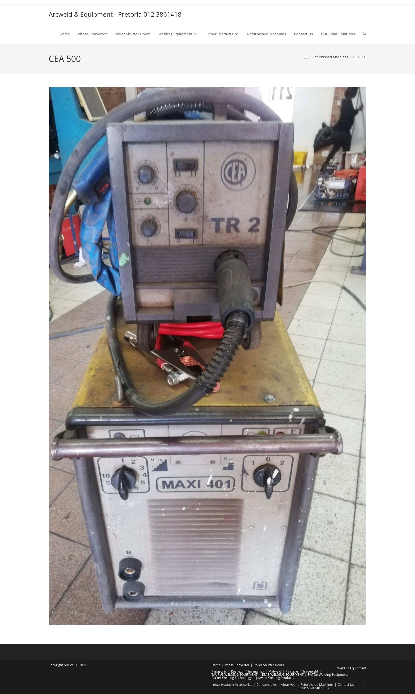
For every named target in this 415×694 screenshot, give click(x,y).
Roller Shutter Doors (269, 665)
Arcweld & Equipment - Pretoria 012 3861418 (115, 14)
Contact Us (346, 684)
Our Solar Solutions (314, 688)
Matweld (274, 671)
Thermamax (255, 671)
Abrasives (288, 684)
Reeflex (236, 671)
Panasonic (219, 671)
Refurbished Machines (316, 684)
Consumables (266, 684)
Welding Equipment (351, 668)
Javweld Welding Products (275, 677)
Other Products (222, 685)
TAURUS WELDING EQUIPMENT (234, 674)
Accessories (243, 684)
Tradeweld (310, 671)
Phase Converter (237, 665)
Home (215, 665)
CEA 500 (359, 57)
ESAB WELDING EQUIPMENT (283, 674)
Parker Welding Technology (231, 677)
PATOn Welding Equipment (328, 674)
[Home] (305, 57)
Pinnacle (292, 671)
